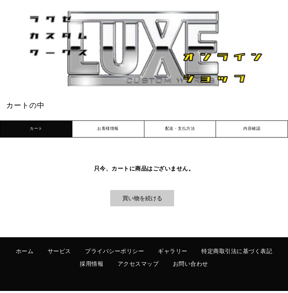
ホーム (25, 252)
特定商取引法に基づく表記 (236, 252)
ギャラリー (173, 252)
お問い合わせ (190, 264)
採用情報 (91, 264)
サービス (59, 252)
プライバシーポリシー (114, 252)
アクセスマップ (138, 264)
